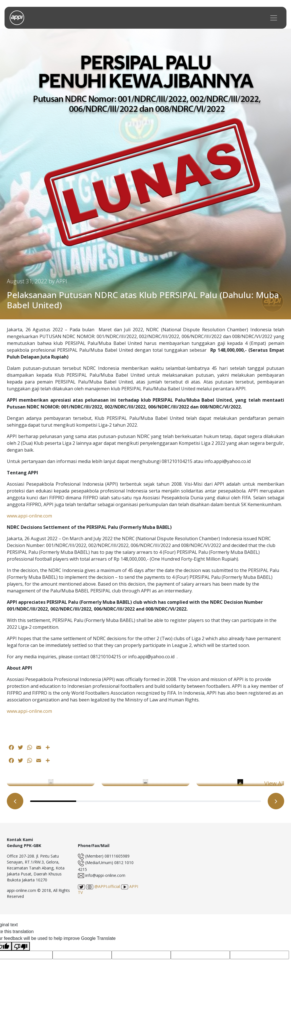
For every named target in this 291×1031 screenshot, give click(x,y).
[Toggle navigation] (273, 18)
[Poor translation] (21, 946)
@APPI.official (103, 886)
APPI (61, 281)
